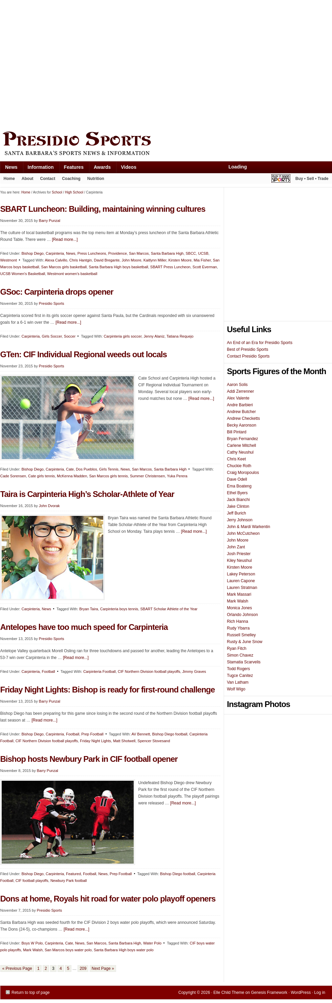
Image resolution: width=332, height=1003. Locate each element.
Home (9, 178)
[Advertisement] (63, 64)
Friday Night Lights (95, 741)
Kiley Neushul (239, 560)
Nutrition (95, 178)
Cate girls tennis (41, 476)
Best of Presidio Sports (247, 349)
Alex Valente (238, 398)
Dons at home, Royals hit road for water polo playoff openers (108, 898)
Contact (48, 178)
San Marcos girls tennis (108, 476)
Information (38, 168)
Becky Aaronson (242, 425)
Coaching (71, 178)
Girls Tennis (108, 469)
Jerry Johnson (239, 520)
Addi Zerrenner (240, 391)
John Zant (236, 547)
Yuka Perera (177, 476)
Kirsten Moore (180, 260)
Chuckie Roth (239, 465)
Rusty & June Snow (245, 641)
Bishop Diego (32, 469)
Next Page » (103, 968)
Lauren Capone (241, 580)
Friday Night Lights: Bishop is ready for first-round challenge (107, 689)
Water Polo (152, 943)
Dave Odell (237, 479)
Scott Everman (205, 267)
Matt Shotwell (124, 741)
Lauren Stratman (242, 587)
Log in (319, 992)
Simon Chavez (240, 655)
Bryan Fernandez (242, 438)
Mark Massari (239, 594)
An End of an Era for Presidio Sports (259, 342)
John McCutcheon (243, 533)
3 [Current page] (53, 968)
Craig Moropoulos (243, 472)
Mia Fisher (202, 260)
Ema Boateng (239, 486)
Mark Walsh (33, 950)
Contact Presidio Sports (248, 356)
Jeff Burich (236, 513)
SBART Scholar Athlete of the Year (168, 609)
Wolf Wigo (236, 689)
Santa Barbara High (167, 253)
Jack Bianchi (238, 499)
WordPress (301, 992)
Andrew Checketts (243, 418)
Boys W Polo (32, 943)
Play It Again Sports (280, 179)
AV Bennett (140, 734)
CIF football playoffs (32, 881)
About (26, 180)
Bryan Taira (88, 609)
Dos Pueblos (86, 469)
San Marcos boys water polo (68, 950)
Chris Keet (236, 459)
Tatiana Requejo (180, 336)
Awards (100, 168)
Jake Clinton (238, 506)
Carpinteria (30, 336)
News (9, 168)
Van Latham (238, 682)
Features (71, 168)
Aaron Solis (237, 384)
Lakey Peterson (241, 574)
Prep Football (92, 734)
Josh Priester (239, 553)
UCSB (203, 253)
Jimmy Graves (194, 671)
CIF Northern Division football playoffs (149, 671)
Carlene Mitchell (241, 445)
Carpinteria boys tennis (119, 609)
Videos (128, 167)
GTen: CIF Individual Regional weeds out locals (83, 354)
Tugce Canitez (240, 675)
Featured (73, 874)
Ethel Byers (237, 493)
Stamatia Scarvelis (244, 662)
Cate (70, 469)
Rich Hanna (237, 621)
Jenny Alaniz (153, 336)
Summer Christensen (147, 476)
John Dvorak (49, 506)
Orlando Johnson (242, 614)
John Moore (131, 260)
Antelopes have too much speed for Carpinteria (84, 627)
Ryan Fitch (236, 648)
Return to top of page (31, 992)
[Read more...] (68, 322)
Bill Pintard (236, 432)
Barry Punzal (49, 701)
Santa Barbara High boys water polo (124, 950)
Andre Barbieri (240, 405)
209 (83, 968)
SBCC (191, 253)
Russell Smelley (241, 635)
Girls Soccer (52, 336)
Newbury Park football (68, 881)
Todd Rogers (238, 668)
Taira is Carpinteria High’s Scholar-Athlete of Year (87, 494)
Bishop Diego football (169, 734)
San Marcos (139, 253)
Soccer (69, 336)
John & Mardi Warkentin (248, 526)
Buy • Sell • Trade (312, 178)
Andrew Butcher (241, 411)
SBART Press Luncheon (170, 267)
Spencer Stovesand (153, 741)
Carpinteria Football (99, 671)
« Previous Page (17, 968)
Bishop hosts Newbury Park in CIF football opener (89, 758)
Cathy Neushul (240, 452)
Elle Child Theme (229, 992)
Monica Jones (239, 608)
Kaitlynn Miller (155, 260)
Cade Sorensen (13, 476)
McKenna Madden (72, 476)
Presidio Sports (166, 144)
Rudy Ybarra (238, 628)
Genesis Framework (269, 992)
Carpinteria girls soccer (122, 336)
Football (48, 671)
